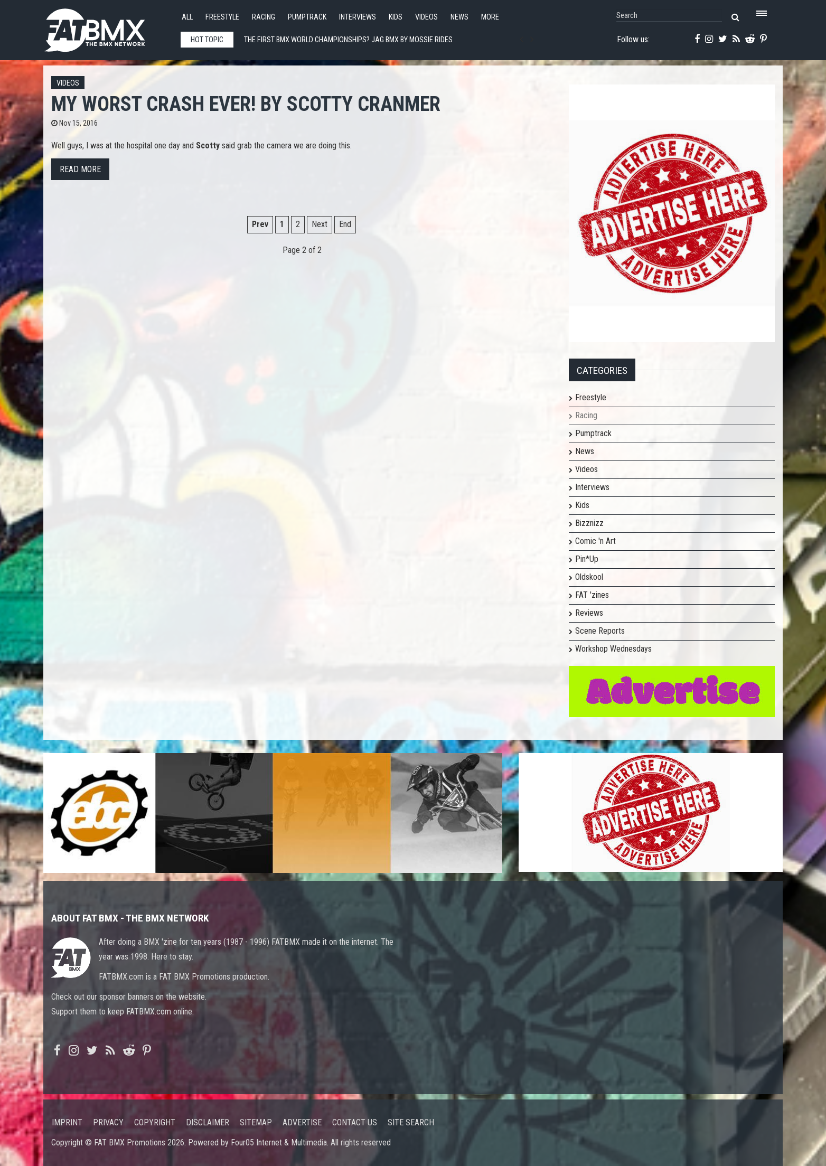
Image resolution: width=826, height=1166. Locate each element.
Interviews (357, 17)
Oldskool (589, 577)
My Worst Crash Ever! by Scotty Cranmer (245, 104)
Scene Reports (600, 631)
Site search (411, 1122)
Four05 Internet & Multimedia (279, 1142)
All (187, 17)
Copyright (154, 1122)
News (459, 17)
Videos (426, 17)
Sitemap (256, 1122)
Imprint (67, 1122)
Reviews (589, 613)
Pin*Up (586, 559)
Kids (395, 17)
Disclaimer (207, 1122)
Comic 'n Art (595, 541)
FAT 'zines (592, 595)
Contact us (354, 1122)
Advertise (302, 1122)
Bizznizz (589, 523)
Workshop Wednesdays (613, 649)
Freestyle (222, 17)
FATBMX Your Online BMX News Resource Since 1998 (106, 27)
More (490, 17)
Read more (80, 169)
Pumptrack (307, 17)
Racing (263, 17)
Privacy (108, 1122)
